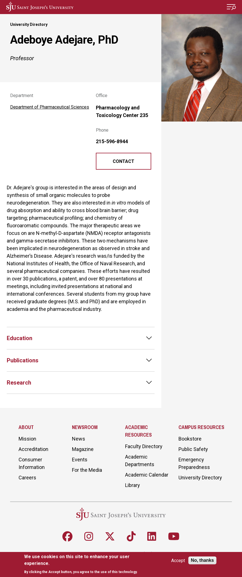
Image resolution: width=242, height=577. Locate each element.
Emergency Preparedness (194, 463)
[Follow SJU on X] (109, 536)
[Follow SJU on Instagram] (89, 536)
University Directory (29, 24)
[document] (82, 564)
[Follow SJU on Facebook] (67, 536)
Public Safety (193, 449)
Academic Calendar (146, 475)
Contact (123, 161)
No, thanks (202, 560)
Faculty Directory (143, 446)
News (78, 439)
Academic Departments (139, 460)
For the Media (87, 470)
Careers (27, 478)
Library (132, 485)
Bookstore (190, 439)
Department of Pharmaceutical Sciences (49, 107)
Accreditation (33, 449)
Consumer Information (32, 463)
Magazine (83, 449)
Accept (178, 560)
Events (79, 460)
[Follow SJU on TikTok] (131, 536)
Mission (27, 439)
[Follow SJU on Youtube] (174, 536)
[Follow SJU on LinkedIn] (152, 536)
